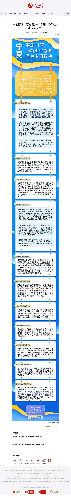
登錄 (68, 14)
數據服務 (45, 470)
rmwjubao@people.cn (54, 476)
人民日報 (14, 461)
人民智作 (49, 461)
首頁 (1, 14)
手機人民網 (26, 461)
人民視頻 (37, 461)
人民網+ (20, 461)
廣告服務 (30, 470)
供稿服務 (40, 470)
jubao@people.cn (49, 473)
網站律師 (54, 470)
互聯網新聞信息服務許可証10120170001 (15, 478)
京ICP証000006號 (59, 481)
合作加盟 (35, 470)
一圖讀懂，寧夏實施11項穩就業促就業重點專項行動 (28, 445)
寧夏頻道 (7, 18)
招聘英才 (25, 470)
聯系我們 (64, 470)
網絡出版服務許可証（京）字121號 (47, 481)
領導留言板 (32, 461)
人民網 (1, 18)
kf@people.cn (23, 476)
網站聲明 (50, 470)
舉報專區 (37, 14)
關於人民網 (15, 470)
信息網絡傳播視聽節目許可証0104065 (10, 481)
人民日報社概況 (8, 470)
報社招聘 (21, 470)
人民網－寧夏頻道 (42, 32)
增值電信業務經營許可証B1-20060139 (33, 478)
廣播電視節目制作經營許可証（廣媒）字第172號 (53, 478)
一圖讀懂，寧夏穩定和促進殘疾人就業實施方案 (27, 436)
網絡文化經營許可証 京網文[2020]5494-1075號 (29, 481)
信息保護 (59, 470)
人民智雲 (43, 461)
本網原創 (12, 18)
